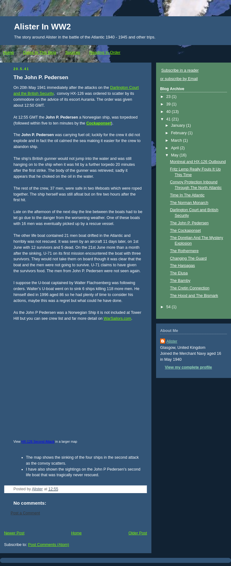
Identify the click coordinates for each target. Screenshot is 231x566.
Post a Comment (25, 513)
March (177, 140)
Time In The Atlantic (187, 195)
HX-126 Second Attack (38, 441)
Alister (171, 341)
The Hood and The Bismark (194, 295)
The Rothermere (184, 251)
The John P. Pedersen (189, 223)
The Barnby (180, 280)
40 (169, 112)
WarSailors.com (117, 318)
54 (169, 307)
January (178, 125)
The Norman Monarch (189, 203)
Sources (72, 52)
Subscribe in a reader (180, 70)
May (175, 155)
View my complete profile (188, 367)
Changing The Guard (188, 258)
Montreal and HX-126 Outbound (198, 162)
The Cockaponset (185, 230)
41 (169, 119)
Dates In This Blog (39, 52)
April (175, 148)
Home (8, 52)
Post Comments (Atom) (48, 545)
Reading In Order (104, 52)
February (179, 133)
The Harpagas (182, 265)
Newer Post (14, 533)
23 (169, 96)
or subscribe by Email (179, 79)
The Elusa (179, 273)
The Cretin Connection (189, 288)
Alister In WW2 (42, 26)
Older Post (137, 533)
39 (169, 104)
